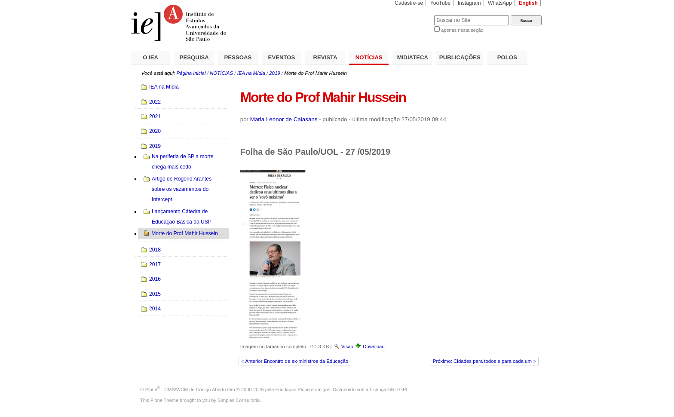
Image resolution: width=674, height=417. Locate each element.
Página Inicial (190, 73)
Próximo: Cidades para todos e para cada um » (484, 361)
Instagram (469, 3)
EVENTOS (281, 57)
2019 (274, 73)
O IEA (150, 57)
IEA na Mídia (251, 73)
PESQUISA (194, 57)
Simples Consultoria (239, 400)
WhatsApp (500, 3)
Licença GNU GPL (389, 389)
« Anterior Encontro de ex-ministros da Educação (295, 361)
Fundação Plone (293, 389)
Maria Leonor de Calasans (284, 119)
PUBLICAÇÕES (460, 57)
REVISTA (325, 57)
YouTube (440, 3)
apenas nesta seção (462, 30)
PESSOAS (238, 57)
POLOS (507, 57)
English (528, 3)
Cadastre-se (409, 3)
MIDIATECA (412, 57)
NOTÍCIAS (369, 57)
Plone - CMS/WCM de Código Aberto (185, 389)
